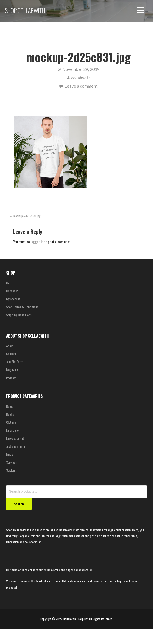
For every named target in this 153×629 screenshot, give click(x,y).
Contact (11, 353)
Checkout (12, 290)
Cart (9, 282)
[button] (140, 11)
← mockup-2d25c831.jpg (24, 216)
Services (11, 462)
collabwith (81, 77)
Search (19, 503)
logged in (37, 241)
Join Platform (14, 361)
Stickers (11, 470)
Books (10, 414)
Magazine (12, 369)
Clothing (11, 422)
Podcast (11, 377)
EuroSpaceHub (15, 438)
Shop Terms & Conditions (22, 306)
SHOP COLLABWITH (25, 10)
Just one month (15, 446)
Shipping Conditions (19, 314)
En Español (12, 430)
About (10, 345)
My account (13, 298)
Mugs (9, 454)
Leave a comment (81, 86)
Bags (9, 406)
